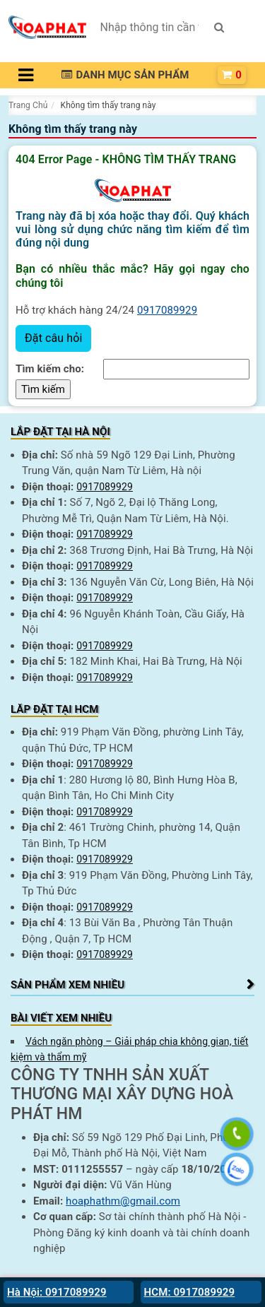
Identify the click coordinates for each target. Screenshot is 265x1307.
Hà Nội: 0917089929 (57, 1292)
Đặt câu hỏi (53, 338)
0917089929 (167, 310)
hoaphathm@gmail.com (123, 1201)
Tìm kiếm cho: (50, 368)
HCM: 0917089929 (189, 1292)
